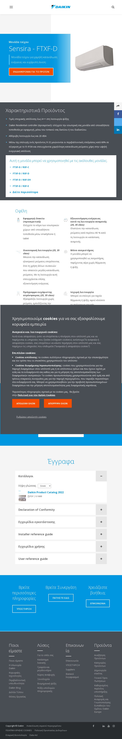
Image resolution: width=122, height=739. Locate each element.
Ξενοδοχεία (43, 679)
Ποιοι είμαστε (16, 660)
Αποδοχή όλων (25, 403)
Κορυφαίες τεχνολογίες (15, 674)
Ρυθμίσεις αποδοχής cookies (31, 416)
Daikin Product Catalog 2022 (46, 492)
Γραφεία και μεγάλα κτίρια (44, 669)
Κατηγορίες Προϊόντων (100, 664)
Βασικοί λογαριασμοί (72, 675)
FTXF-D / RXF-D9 (21, 179)
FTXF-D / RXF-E (21, 186)
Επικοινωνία (72, 660)
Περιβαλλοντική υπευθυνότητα (17, 682)
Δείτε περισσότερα (25, 192)
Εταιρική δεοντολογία (16, 735)
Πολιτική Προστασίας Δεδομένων (51, 730)
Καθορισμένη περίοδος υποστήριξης (101, 688)
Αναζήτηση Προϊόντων (100, 657)
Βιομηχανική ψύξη (46, 683)
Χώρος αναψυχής (46, 674)
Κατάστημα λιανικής (42, 661)
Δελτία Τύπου (16, 692)
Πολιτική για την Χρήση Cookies (36, 395)
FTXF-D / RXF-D (21, 173)
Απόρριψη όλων (57, 403)
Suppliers (70, 669)
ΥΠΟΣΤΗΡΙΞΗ (73, 665)
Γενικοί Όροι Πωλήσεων (100, 679)
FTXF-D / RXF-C (21, 167)
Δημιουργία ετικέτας (100, 672)
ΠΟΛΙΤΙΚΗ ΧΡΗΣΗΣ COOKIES (19, 730)
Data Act (33, 735)
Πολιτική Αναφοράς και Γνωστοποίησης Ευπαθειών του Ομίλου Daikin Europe (102, 704)
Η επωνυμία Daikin (15, 667)
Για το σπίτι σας (45, 655)
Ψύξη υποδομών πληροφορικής (46, 689)
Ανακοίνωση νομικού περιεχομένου (44, 725)
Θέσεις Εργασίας (17, 696)
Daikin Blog (15, 687)
